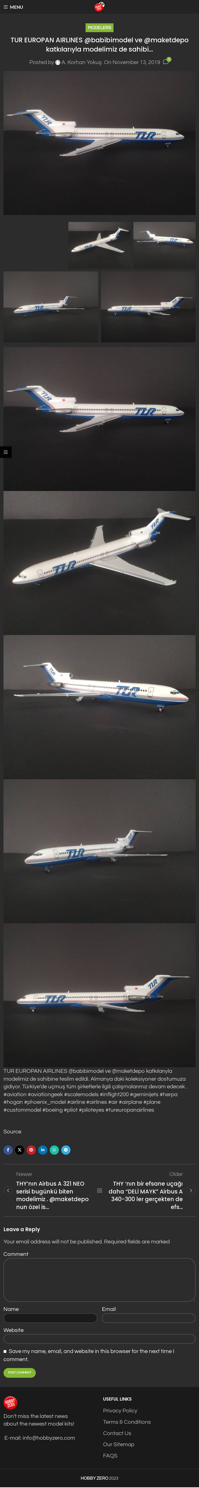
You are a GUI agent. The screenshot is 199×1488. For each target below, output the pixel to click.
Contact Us (117, 1434)
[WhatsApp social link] (54, 1150)
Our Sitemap (118, 1445)
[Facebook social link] (8, 1150)
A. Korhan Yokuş (81, 62)
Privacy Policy (120, 1411)
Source (12, 1132)
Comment (17, 1255)
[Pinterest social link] (31, 1150)
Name (12, 1310)
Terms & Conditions (127, 1423)
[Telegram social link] (65, 1150)
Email (110, 1310)
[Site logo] (99, 6)
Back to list (99, 1190)
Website (13, 1331)
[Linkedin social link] (42, 1150)
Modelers (99, 27)
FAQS (110, 1456)
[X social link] (19, 1150)
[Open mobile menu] (13, 7)
